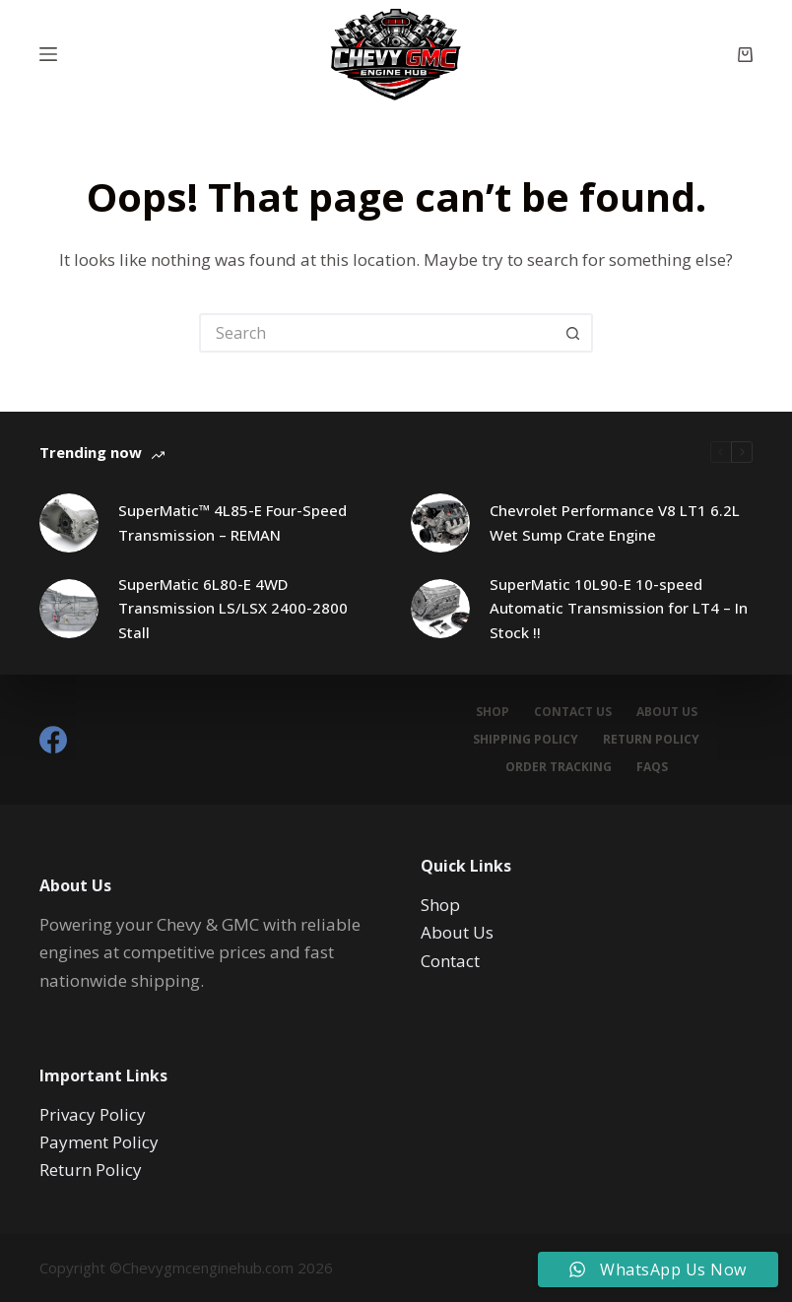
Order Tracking (558, 767)
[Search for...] (376, 333)
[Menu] (48, 54)
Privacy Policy (92, 1114)
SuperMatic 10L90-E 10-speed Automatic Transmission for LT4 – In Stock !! (619, 608)
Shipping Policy (525, 740)
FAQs (652, 767)
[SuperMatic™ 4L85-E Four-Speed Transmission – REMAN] (69, 523)
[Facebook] (53, 739)
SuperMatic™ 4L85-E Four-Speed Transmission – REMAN (232, 522)
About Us (666, 712)
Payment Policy (99, 1142)
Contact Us (573, 712)
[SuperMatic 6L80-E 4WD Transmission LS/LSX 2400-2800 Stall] (69, 608)
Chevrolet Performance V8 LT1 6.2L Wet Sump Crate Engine (615, 522)
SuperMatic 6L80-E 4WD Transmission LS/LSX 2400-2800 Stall (233, 608)
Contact (450, 960)
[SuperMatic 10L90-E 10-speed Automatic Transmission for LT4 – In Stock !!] (440, 608)
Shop (492, 712)
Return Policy (651, 740)
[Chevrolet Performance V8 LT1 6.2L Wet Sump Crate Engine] (440, 523)
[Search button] (573, 333)
